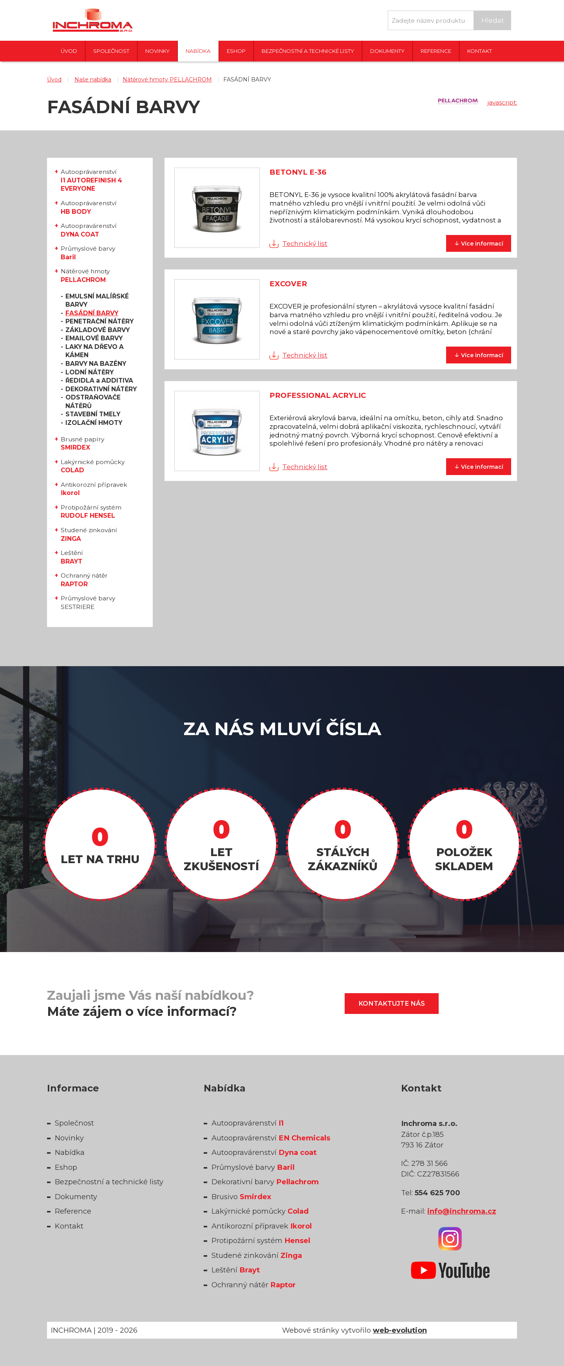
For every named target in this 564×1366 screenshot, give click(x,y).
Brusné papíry (82, 443)
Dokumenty (387, 51)
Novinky (157, 51)
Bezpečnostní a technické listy (308, 51)
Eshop (236, 51)
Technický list (304, 244)
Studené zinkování (89, 534)
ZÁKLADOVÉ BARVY (97, 330)
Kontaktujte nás (391, 1003)
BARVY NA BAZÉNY (95, 363)
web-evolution (400, 1330)
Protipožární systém (91, 512)
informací (478, 242)
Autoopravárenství (89, 230)
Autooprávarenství (91, 180)
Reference (436, 51)
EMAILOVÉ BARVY (94, 338)
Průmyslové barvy (88, 253)
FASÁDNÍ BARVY (91, 313)
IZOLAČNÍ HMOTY (93, 422)
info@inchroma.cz (461, 1211)
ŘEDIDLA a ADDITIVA (99, 380)
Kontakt (479, 51)
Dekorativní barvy (265, 1181)
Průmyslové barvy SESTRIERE (88, 602)
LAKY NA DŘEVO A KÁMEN (94, 351)
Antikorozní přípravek (94, 489)
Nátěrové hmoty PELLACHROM (167, 79)
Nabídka (198, 51)
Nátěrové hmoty (85, 275)
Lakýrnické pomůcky (93, 466)
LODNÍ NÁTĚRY (89, 372)
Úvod (69, 51)
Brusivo (241, 1196)
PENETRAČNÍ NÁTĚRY (99, 321)
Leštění (72, 557)
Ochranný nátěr (84, 580)
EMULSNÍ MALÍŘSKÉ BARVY (97, 301)
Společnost (111, 51)
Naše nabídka (92, 79)
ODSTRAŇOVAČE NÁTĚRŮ (93, 402)
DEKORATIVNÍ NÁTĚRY (101, 389)
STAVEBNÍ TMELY (92, 414)
